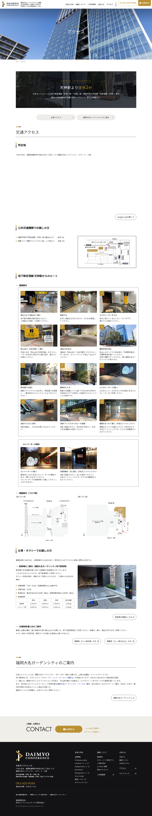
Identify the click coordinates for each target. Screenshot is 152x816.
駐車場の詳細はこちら (124, 617)
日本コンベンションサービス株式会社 (30, 802)
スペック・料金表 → (92, 731)
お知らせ (101, 4)
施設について (80, 4)
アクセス (110, 4)
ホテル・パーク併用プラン (105, 760)
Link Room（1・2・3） (82, 763)
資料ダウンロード (102, 770)
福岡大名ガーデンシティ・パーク (71, 684)
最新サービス (123, 760)
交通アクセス (56, 117)
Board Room (79, 770)
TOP (17, 61)
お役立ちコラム (124, 763)
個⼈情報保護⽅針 (22, 795)
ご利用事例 (92, 4)
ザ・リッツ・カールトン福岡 (61, 677)
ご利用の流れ (101, 763)
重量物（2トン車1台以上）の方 (120, 641)
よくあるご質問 (102, 766)
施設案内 (100, 757)
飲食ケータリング (80, 779)
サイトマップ (124, 773)
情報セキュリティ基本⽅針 (39, 795)
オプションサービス (81, 782)
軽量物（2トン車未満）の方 (86, 641)
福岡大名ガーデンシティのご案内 (96, 117)
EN (116, 5)
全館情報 (78, 757)
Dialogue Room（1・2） (82, 766)
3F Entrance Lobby (81, 760)
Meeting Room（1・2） (82, 773)
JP (116, 3)
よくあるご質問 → (93, 728)
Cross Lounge (79, 776)
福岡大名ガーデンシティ (123, 697)
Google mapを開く (125, 217)
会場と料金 (70, 4)
